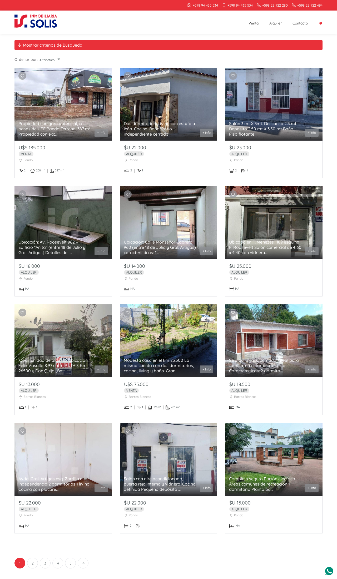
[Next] (83, 563)
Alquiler (275, 23)
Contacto (300, 23)
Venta (254, 23)
